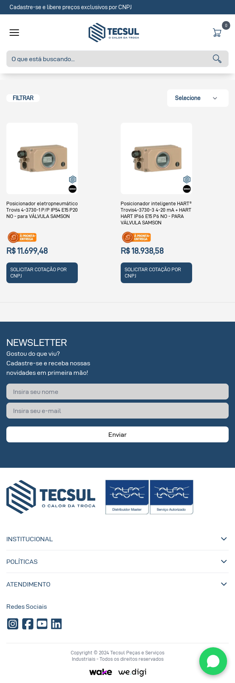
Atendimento (117, 584)
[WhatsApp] (213, 661)
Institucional (117, 539)
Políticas (117, 561)
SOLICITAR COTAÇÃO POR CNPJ (38, 272)
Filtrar (23, 98)
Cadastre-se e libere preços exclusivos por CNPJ (71, 7)
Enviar (117, 434)
